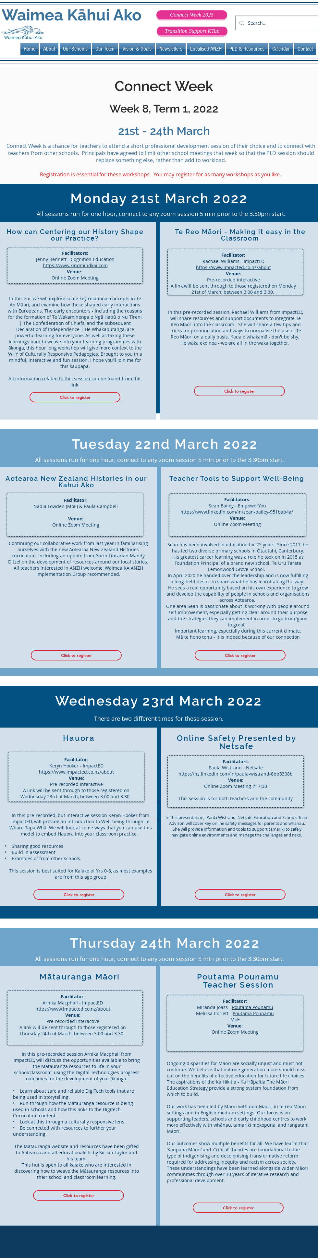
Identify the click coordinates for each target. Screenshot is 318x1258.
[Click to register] (75, 397)
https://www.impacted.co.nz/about (233, 267)
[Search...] (276, 23)
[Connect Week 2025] (191, 14)
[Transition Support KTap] (192, 31)
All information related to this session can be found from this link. (74, 381)
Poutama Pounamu (252, 1007)
